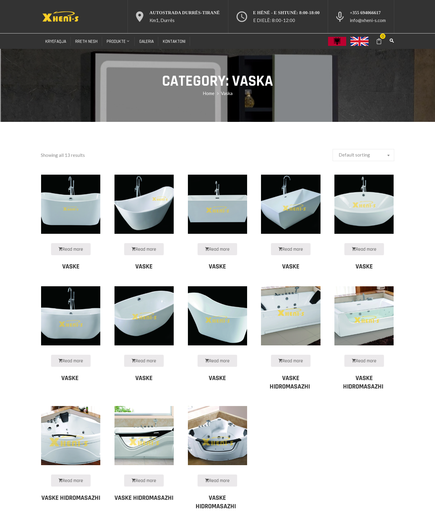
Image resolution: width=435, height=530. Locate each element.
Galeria (146, 41)
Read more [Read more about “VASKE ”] (71, 361)
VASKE (70, 266)
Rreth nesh (86, 41)
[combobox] (363, 155)
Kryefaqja (55, 41)
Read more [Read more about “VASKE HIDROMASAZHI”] (71, 481)
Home (208, 93)
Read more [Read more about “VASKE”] (71, 249)
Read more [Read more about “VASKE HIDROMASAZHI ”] (291, 361)
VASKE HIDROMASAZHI (290, 382)
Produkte (118, 41)
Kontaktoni (174, 41)
